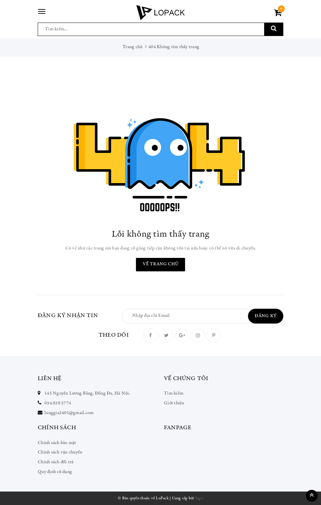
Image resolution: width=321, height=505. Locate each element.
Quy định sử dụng (55, 472)
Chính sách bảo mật (57, 443)
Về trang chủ (160, 264)
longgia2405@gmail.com (69, 413)
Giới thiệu (174, 403)
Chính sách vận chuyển (60, 452)
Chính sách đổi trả (56, 462)
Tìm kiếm (173, 393)
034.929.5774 (57, 403)
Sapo (199, 498)
